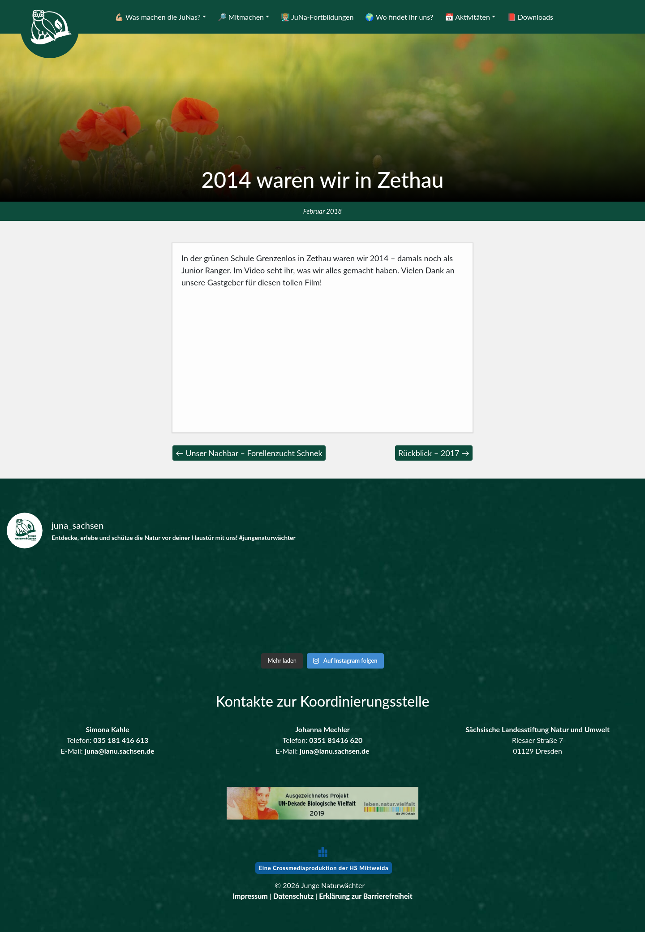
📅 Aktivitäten (467, 17)
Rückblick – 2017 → (433, 453)
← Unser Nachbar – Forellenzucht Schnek (249, 453)
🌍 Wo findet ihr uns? (399, 17)
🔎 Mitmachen (241, 17)
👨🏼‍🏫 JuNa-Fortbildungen (317, 17)
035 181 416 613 (120, 740)
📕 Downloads (530, 17)
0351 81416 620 (335, 740)
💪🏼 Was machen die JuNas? (158, 17)
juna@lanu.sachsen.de (120, 750)
